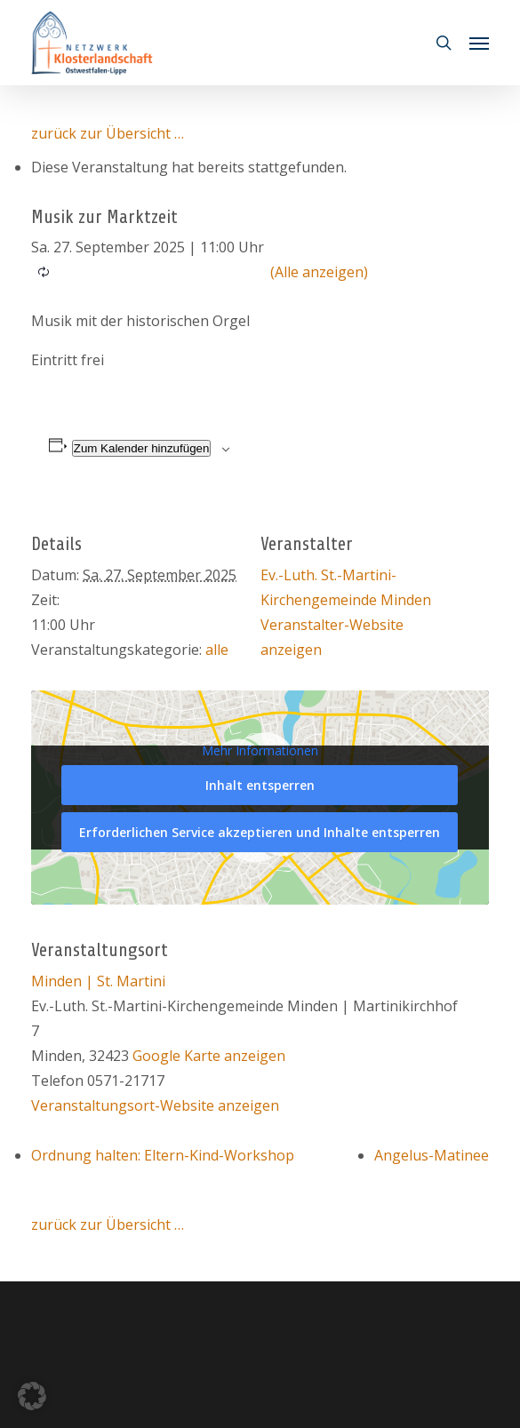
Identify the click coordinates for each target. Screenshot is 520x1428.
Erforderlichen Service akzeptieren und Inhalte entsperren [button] (259, 832)
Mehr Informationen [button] (260, 751)
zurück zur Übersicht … (107, 133)
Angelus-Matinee (431, 1155)
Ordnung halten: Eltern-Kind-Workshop (162, 1155)
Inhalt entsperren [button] (260, 785)
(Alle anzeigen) (319, 272)
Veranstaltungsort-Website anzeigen (155, 1105)
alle (216, 649)
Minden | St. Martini (98, 981)
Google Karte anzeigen (208, 1055)
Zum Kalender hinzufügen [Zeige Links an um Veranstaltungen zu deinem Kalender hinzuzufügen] (142, 448)
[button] (479, 43)
